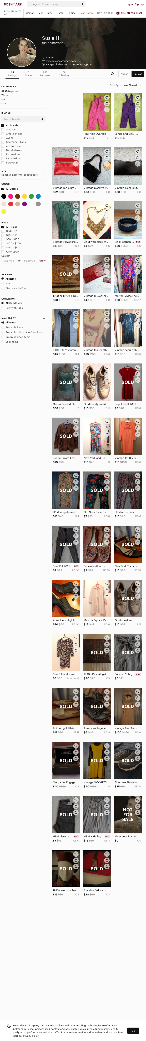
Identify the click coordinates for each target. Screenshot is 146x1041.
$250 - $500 (11, 247)
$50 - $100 (10, 239)
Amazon (8, 129)
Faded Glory (11, 158)
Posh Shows (86, 12)
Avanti (7, 137)
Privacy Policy (31, 1035)
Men (40, 12)
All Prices (9, 226)
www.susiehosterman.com (61, 61)
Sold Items (9, 341)
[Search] (60, 4)
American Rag (12, 133)
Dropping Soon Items (15, 337)
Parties (71, 12)
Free (6, 283)
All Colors (9, 188)
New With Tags (12, 307)
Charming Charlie (14, 141)
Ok (133, 1030)
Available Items (12, 327)
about (124, 73)
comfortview (11, 146)
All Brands (9, 125)
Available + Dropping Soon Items (22, 332)
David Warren (11, 150)
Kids (50, 12)
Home (60, 12)
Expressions (10, 154)
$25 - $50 (9, 235)
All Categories (9, 91)
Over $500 (10, 251)
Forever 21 (9, 162)
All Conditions (11, 303)
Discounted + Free (14, 288)
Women (30, 12)
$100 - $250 (11, 243)
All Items (8, 278)
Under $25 (9, 231)
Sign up (139, 4)
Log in (129, 4)
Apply (42, 260)
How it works (105, 13)
